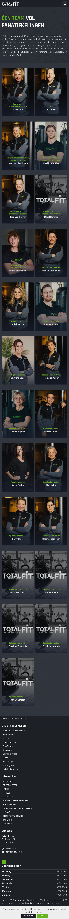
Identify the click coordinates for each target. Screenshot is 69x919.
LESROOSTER (9, 796)
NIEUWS (6, 812)
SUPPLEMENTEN (10, 804)
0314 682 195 (10, 848)
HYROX (6, 789)
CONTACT (7, 823)
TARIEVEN (7, 820)
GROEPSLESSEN (10, 785)
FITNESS (6, 793)
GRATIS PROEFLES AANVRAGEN (17, 808)
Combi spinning (10, 754)
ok (42, 916)
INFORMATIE (8, 781)
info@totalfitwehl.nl (13, 852)
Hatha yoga (8, 765)
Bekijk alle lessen (11, 769)
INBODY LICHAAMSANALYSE (15, 800)
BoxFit (6, 738)
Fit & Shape (8, 761)
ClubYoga (7, 750)
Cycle (5, 757)
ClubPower (8, 746)
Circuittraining (9, 742)
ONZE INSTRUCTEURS (13, 816)
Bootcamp (8, 734)
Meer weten (28, 916)
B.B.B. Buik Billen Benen (14, 730)
